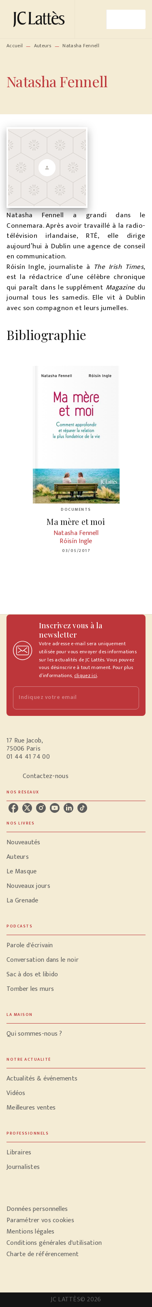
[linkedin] (68, 808)
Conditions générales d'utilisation (54, 1243)
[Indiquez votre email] (66, 697)
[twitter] (27, 808)
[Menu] (126, 19)
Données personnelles (37, 1209)
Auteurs (42, 46)
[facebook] (13, 808)
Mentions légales (30, 1231)
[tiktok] (82, 808)
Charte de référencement (42, 1254)
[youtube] (55, 808)
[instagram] (41, 808)
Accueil (14, 46)
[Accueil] (40, 19)
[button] (76, 842)
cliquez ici (85, 675)
